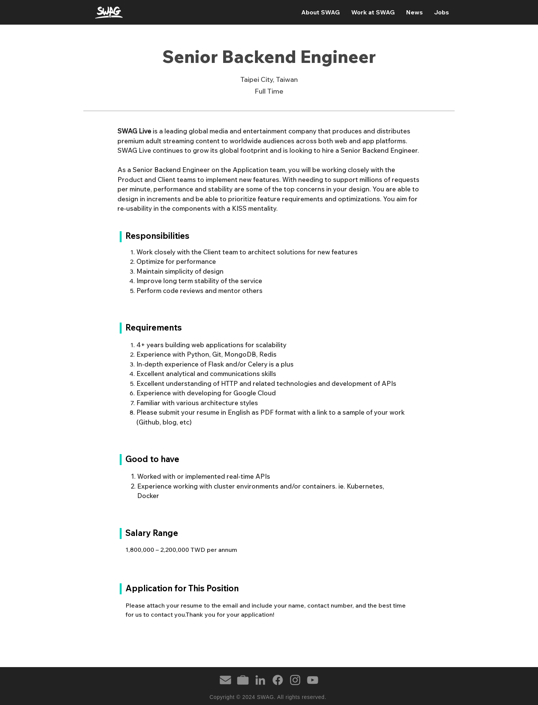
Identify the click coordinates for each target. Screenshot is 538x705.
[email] (225, 680)
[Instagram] (295, 680)
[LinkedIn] (260, 680)
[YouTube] (312, 680)
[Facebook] (278, 680)
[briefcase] (243, 680)
